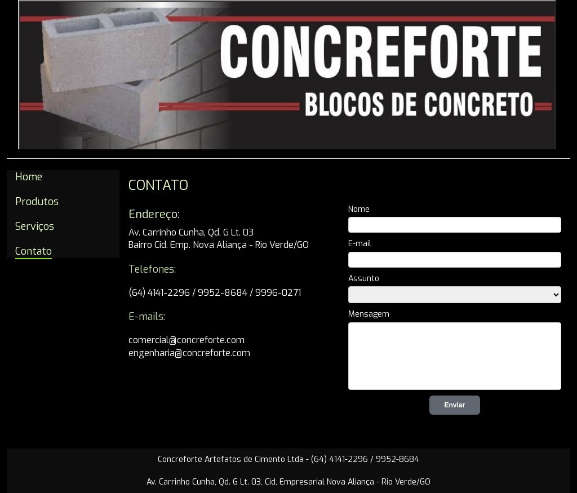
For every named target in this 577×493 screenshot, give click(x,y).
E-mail (359, 243)
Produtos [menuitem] (37, 201)
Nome (359, 209)
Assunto (363, 278)
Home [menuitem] (28, 177)
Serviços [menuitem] (34, 226)
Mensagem (368, 314)
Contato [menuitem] (33, 251)
